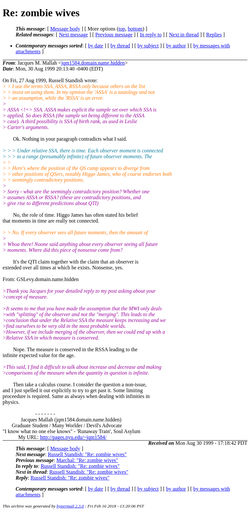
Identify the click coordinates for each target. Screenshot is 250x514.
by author (176, 45)
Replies (214, 34)
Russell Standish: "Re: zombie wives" (87, 454)
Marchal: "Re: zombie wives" (87, 460)
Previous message (113, 34)
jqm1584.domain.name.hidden (93, 63)
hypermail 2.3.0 (70, 506)
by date (95, 45)
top (121, 29)
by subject (148, 45)
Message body (65, 29)
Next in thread (184, 34)
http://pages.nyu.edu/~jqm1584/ (73, 437)
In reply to (151, 34)
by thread (120, 45)
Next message (73, 34)
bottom (135, 29)
